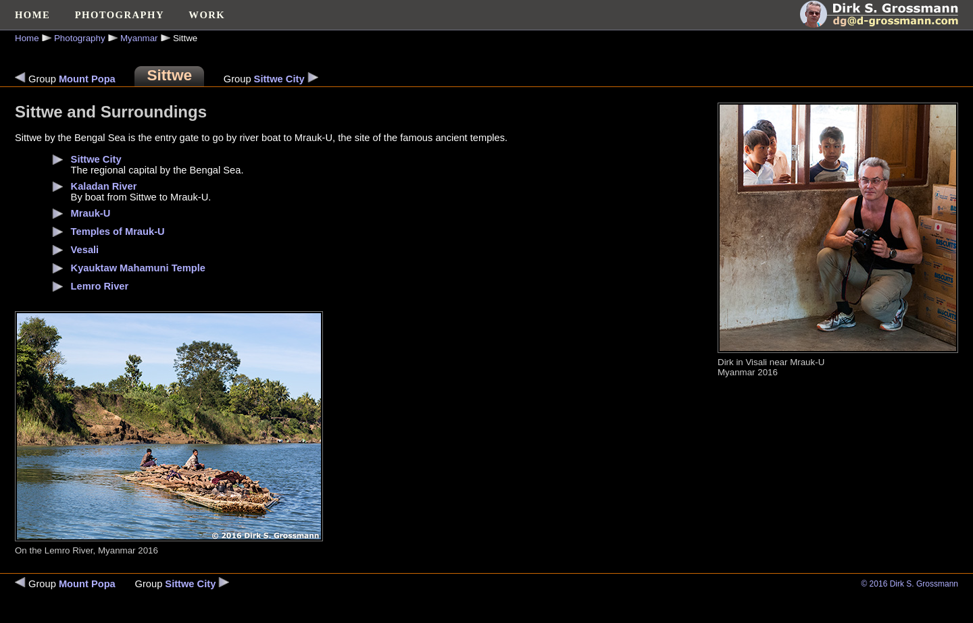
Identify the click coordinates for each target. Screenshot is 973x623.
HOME (32, 14)
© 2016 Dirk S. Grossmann (909, 584)
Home (27, 38)
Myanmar (139, 38)
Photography (79, 38)
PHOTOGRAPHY (119, 14)
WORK (207, 14)
